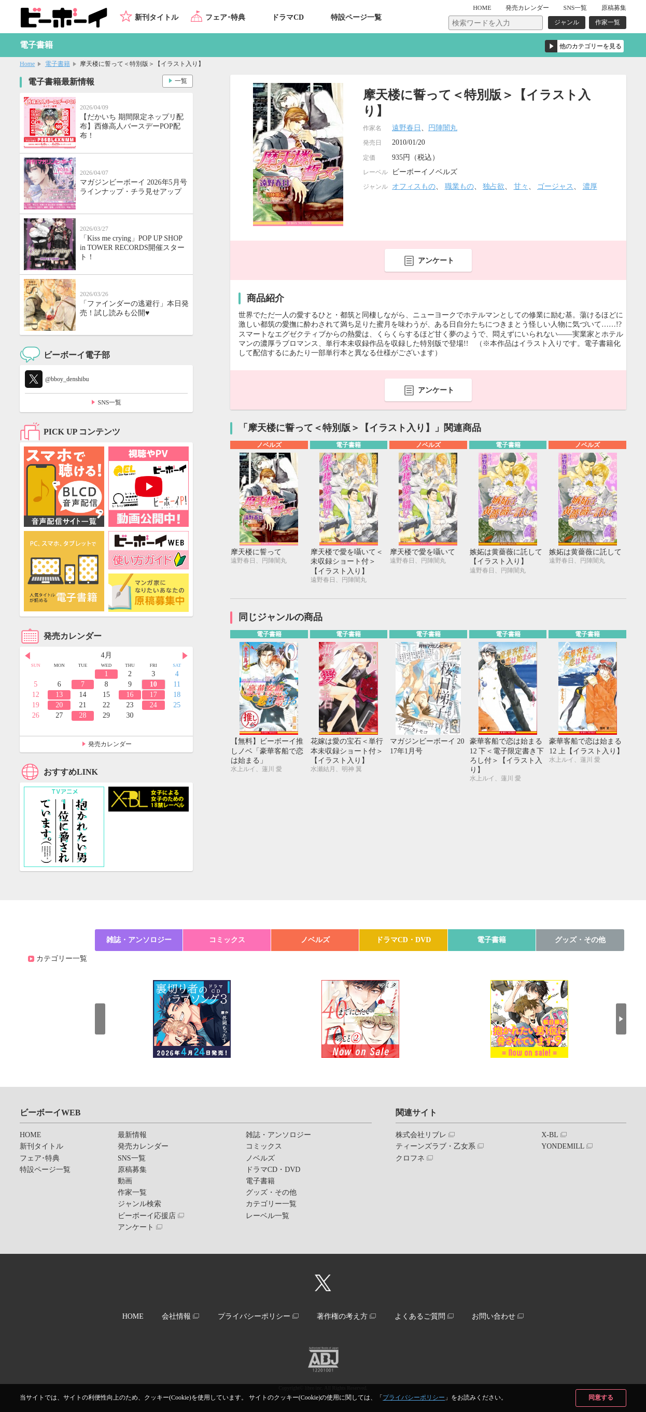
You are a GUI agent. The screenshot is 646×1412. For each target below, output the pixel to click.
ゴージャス (555, 186)
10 (153, 684)
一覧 (181, 81)
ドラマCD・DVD (403, 940)
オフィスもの (414, 186)
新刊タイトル (156, 17)
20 (59, 705)
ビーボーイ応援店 (147, 1216)
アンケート (436, 260)
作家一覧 (607, 22)
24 (153, 705)
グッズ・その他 (580, 940)
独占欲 (493, 186)
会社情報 (176, 1316)
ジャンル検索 (139, 1204)
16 (129, 694)
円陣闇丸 (442, 128)
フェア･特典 (225, 17)
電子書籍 (57, 63)
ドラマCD (288, 17)
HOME (482, 7)
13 (59, 694)
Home (27, 63)
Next (185, 656)
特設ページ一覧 (356, 17)
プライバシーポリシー (414, 1397)
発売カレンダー (110, 744)
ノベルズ (315, 940)
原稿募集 (613, 7)
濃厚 (590, 186)
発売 (527, 7)
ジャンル (566, 22)
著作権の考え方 (342, 1316)
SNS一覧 (575, 7)
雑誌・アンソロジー (139, 940)
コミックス (227, 940)
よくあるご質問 (420, 1316)
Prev (27, 656)
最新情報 (132, 1135)
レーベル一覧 (267, 1216)
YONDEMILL (562, 1146)
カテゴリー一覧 (61, 958)
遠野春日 (406, 128)
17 (153, 694)
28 (83, 715)
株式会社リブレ (421, 1135)
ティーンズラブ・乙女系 (435, 1146)
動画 (125, 1181)
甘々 (521, 186)
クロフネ (410, 1158)
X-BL (549, 1135)
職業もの (459, 186)
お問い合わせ (493, 1316)
